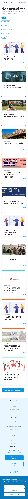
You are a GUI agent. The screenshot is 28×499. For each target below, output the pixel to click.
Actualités (14, 435)
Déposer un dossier (14, 457)
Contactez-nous (14, 464)
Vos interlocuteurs (14, 412)
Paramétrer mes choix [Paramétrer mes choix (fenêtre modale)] (14, 494)
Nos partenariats (14, 414)
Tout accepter (14, 486)
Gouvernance (14, 406)
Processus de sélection (14, 423)
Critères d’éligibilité (14, 421)
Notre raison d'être (14, 404)
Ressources (14, 440)
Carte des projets (14, 429)
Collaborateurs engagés (14, 409)
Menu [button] (4, 2)
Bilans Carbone (14, 443)
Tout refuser (14, 490)
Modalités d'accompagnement (14, 426)
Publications (14, 438)
